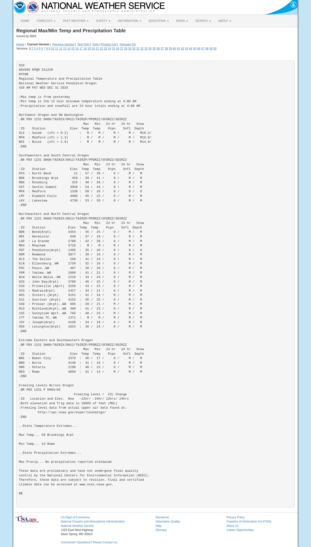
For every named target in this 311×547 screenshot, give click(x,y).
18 (85, 48)
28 (125, 48)
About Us (233, 526)
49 (210, 48)
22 (101, 48)
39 (170, 48)
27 (121, 48)
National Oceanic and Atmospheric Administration (93, 521)
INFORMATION (129, 21)
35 (154, 48)
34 (150, 48)
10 (52, 48)
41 (178, 48)
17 (81, 48)
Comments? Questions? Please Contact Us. (89, 542)
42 (182, 48)
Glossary (161, 530)
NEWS (182, 21)
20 (93, 48)
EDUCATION (159, 21)
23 (105, 48)
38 (166, 48)
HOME (25, 21)
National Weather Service (77, 526)
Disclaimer (162, 517)
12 (60, 48)
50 (214, 48)
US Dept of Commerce (75, 517)
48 (206, 48)
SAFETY (103, 21)
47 (202, 48)
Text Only (83, 44)
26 (117, 48)
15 (73, 48)
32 (141, 48)
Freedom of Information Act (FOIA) (249, 521)
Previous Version (63, 44)
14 (68, 48)
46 (198, 48)
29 (129, 48)
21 (97, 48)
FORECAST (46, 21)
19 (89, 48)
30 (133, 48)
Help (159, 526)
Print (96, 44)
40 (174, 48)
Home (20, 44)
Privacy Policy (236, 517)
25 (113, 48)
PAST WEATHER (76, 21)
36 (158, 48)
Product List (108, 44)
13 (64, 48)
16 (76, 48)
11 (56, 48)
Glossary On (128, 44)
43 (186, 48)
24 (109, 48)
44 (190, 48)
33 (145, 48)
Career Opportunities (240, 530)
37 (162, 48)
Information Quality (168, 521)
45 (194, 48)
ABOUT (224, 21)
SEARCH (203, 21)
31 (137, 48)
